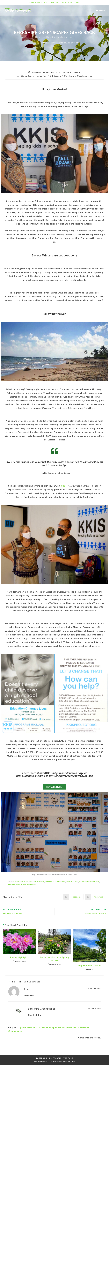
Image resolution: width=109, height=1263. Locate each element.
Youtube (68, 1058)
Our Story (69, 76)
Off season (17, 884)
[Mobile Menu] (100, 10)
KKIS (10, 884)
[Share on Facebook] (73, 897)
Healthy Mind (72, 882)
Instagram (55, 1058)
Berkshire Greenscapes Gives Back (65, 43)
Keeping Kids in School (89, 882)
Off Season (55, 76)
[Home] (29, 43)
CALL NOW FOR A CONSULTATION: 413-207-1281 (54, 3)
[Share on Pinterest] (95, 897)
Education (39, 882)
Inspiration (41, 76)
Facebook (41, 1058)
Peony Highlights (19, 957)
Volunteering (29, 884)
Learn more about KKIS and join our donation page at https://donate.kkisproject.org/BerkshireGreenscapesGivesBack (54, 774)
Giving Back (26, 76)
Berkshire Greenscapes (43, 72)
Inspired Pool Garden (89, 965)
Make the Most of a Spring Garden (54, 959)
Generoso (49, 882)
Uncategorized (84, 76)
